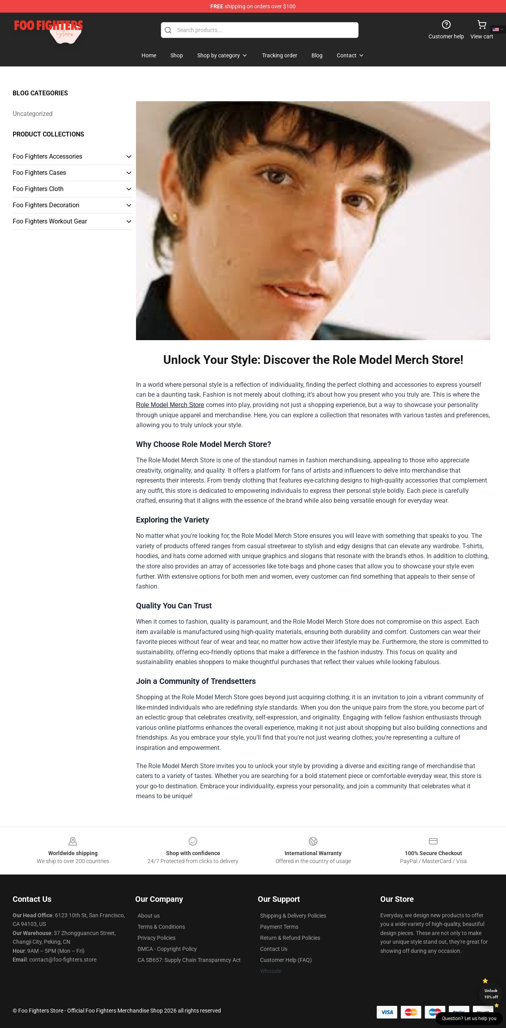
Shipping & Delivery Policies (293, 916)
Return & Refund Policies (290, 938)
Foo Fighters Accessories (47, 156)
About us (149, 916)
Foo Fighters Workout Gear (50, 221)
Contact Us (273, 949)
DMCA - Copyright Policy (167, 949)
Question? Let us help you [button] (469, 1018)
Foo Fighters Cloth (38, 189)
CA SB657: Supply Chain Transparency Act (189, 960)
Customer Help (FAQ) (286, 960)
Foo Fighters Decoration (46, 205)
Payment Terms (279, 927)
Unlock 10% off (491, 993)
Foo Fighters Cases (39, 172)
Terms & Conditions (161, 927)
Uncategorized (33, 113)
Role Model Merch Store (170, 404)
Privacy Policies (157, 938)
